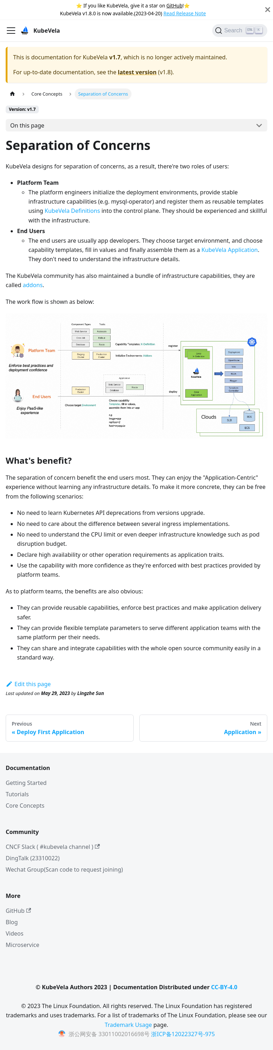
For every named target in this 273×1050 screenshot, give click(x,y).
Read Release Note (185, 13)
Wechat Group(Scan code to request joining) (64, 869)
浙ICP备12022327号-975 (183, 1034)
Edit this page (28, 684)
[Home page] (12, 93)
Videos (14, 933)
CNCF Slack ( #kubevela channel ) (53, 847)
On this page (27, 125)
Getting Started (26, 783)
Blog (12, 922)
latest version (137, 72)
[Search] (239, 30)
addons (33, 285)
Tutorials (17, 794)
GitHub (174, 5)
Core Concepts (25, 805)
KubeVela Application (230, 250)
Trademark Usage (128, 1025)
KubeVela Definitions (72, 211)
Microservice (22, 945)
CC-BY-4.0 (224, 987)
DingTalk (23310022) (33, 858)
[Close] (267, 10)
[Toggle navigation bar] (11, 30)
